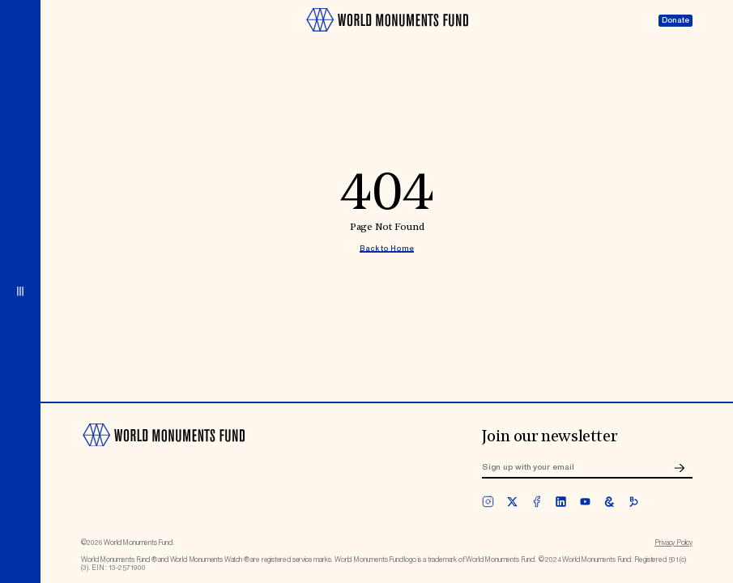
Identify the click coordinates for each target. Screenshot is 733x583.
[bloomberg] (634, 502)
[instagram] (488, 502)
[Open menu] (20, 291)
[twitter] (512, 502)
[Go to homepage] (387, 36)
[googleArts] (609, 502)
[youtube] (585, 502)
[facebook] (537, 502)
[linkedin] (561, 502)
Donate (675, 20)
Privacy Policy (673, 542)
